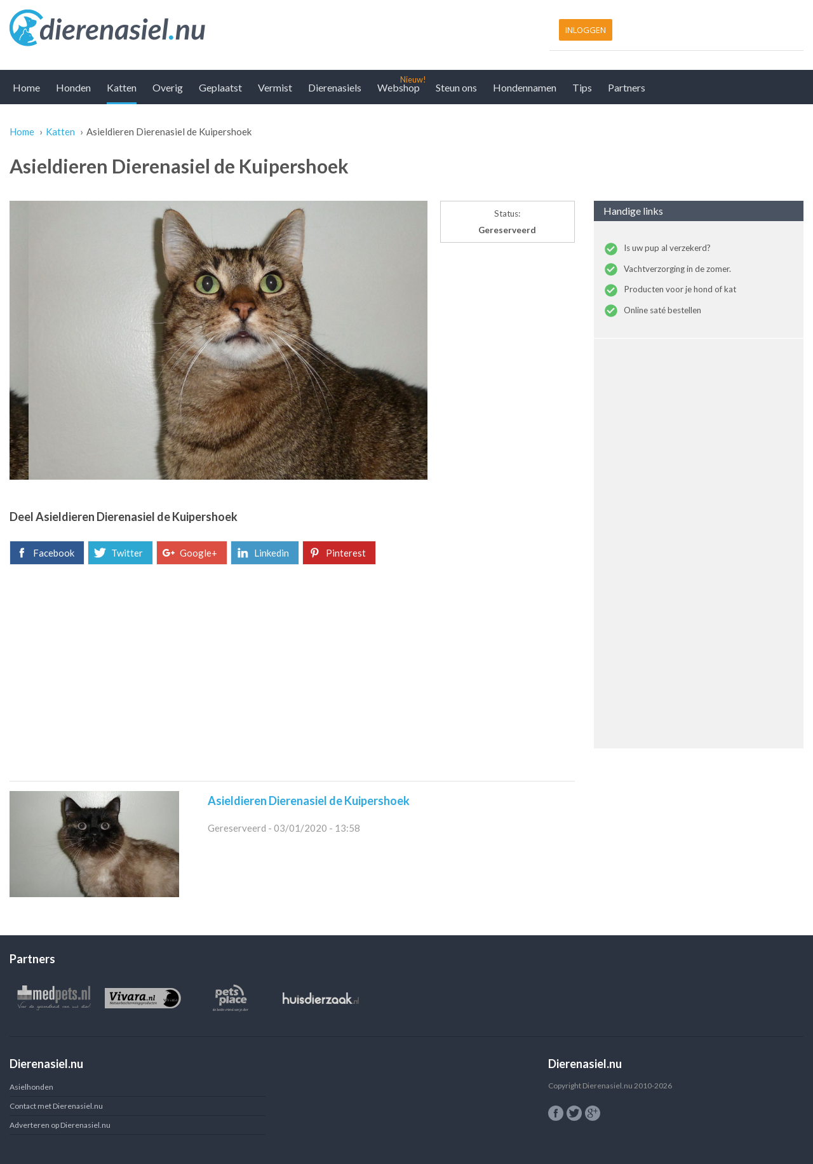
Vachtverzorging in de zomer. (677, 269)
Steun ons (456, 87)
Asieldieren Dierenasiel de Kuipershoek (309, 801)
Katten (122, 87)
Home (26, 87)
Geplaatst (220, 87)
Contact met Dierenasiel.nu (56, 1106)
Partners (626, 87)
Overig (167, 87)
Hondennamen (524, 87)
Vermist (275, 87)
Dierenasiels (334, 87)
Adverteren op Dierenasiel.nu (60, 1125)
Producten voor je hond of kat (680, 289)
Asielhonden (31, 1087)
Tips (582, 87)
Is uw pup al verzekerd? (667, 248)
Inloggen (585, 30)
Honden (73, 87)
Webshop (398, 87)
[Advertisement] (292, 673)
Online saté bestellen (662, 310)
